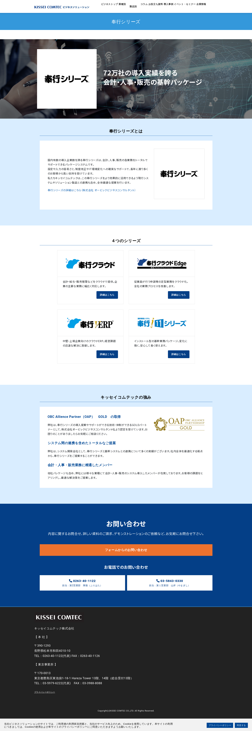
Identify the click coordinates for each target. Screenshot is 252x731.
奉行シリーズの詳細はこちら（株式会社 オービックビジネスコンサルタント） (92, 197)
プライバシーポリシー (44, 704)
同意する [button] (241, 725)
